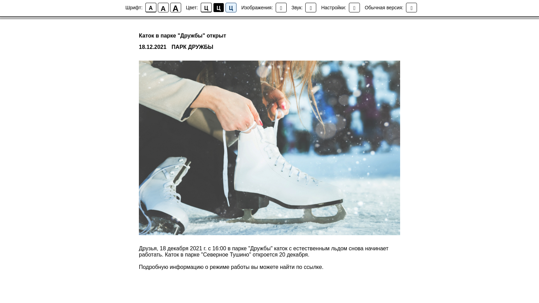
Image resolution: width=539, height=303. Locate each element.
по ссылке (309, 267)
